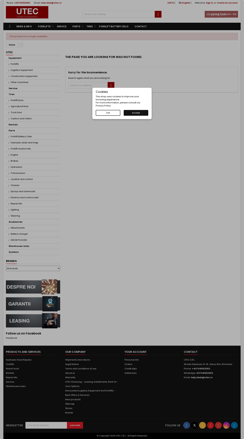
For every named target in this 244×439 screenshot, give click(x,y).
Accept (136, 112)
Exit (108, 112)
